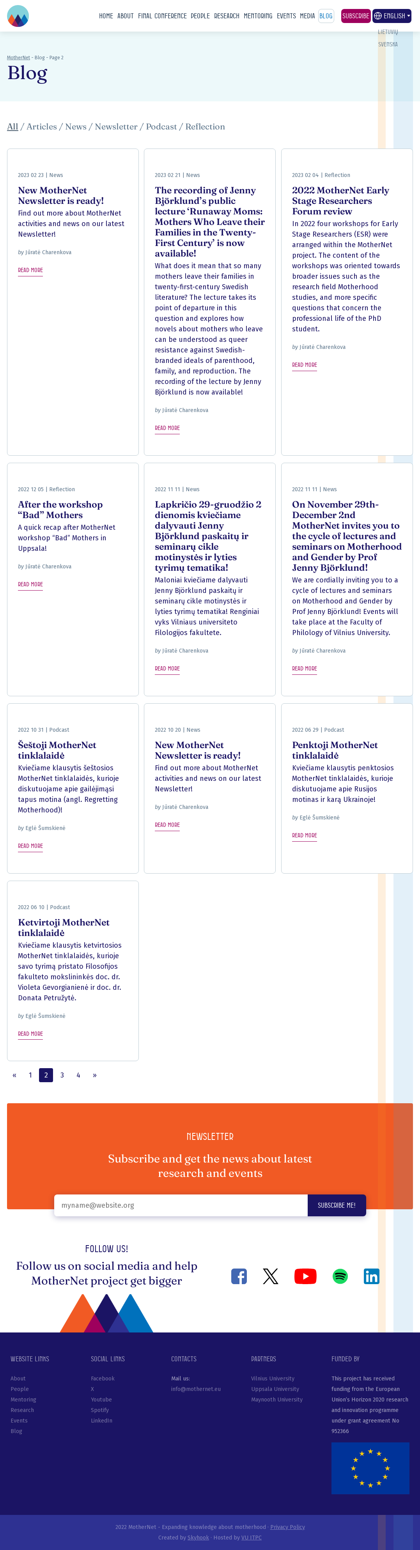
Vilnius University (272, 1378)
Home (106, 16)
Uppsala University (275, 1389)
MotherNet (18, 57)
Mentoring (258, 16)
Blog (326, 16)
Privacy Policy (287, 1527)
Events (286, 16)
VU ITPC (251, 1537)
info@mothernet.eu (196, 1389)
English (392, 16)
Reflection (205, 126)
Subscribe (355, 16)
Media (307, 16)
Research (226, 16)
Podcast (161, 126)
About (125, 16)
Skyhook (198, 1537)
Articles (42, 126)
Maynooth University (277, 1399)
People (200, 16)
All (12, 126)
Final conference (162, 16)
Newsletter (116, 126)
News (76, 126)
